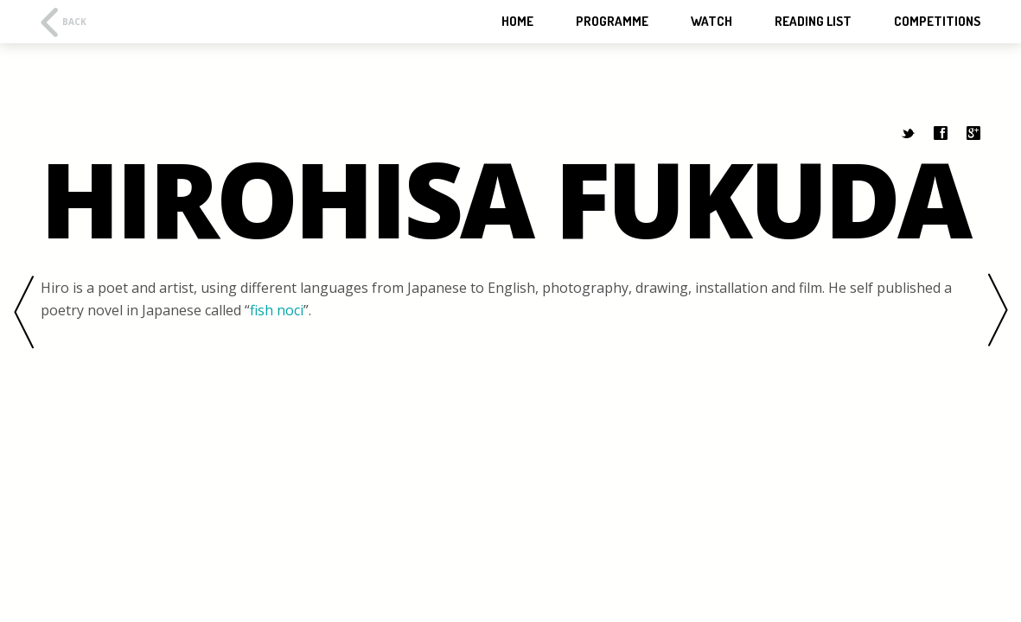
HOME (517, 21)
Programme (612, 21)
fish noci (276, 310)
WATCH (711, 21)
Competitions (937, 21)
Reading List (813, 21)
